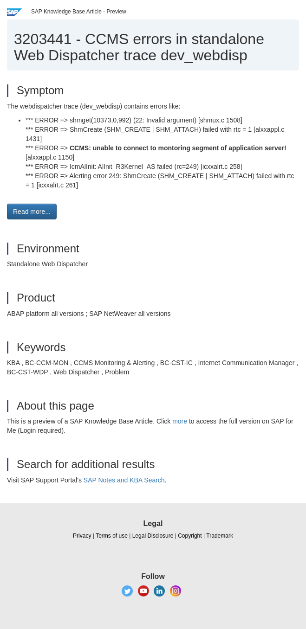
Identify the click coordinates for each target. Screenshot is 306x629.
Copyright (190, 536)
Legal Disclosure (153, 536)
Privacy (82, 536)
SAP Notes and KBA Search (124, 480)
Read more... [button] (32, 211)
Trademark (219, 536)
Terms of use (112, 536)
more (179, 421)
